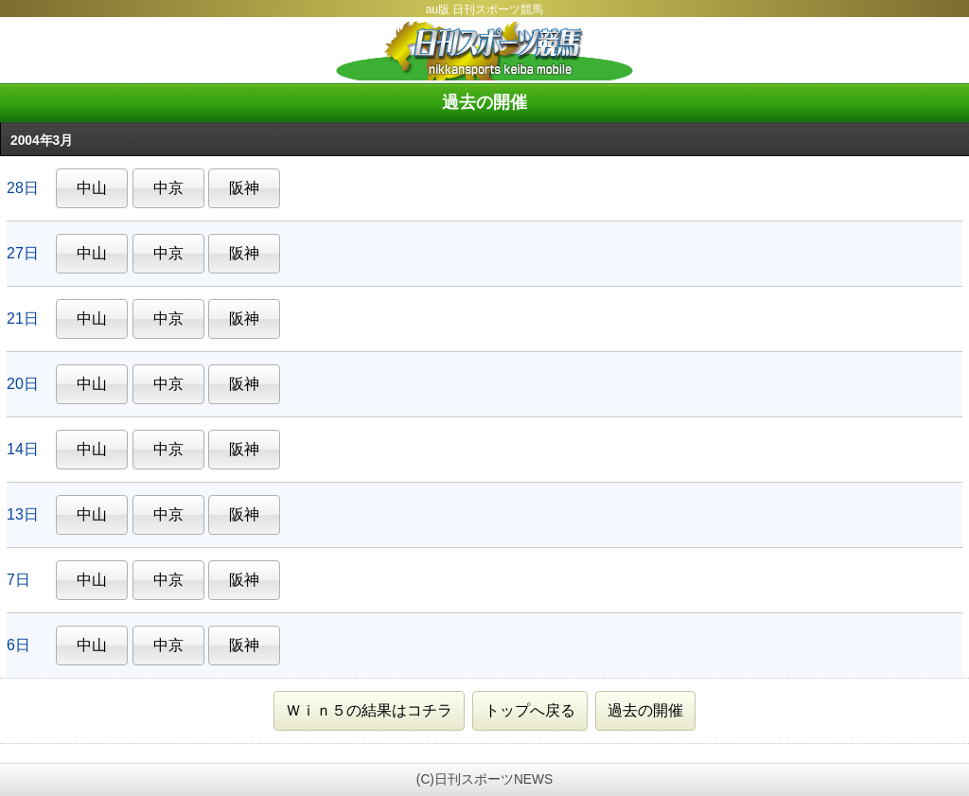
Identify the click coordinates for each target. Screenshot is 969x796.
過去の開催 (645, 710)
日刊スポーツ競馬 (484, 50)
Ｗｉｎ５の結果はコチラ (369, 710)
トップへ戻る (529, 710)
